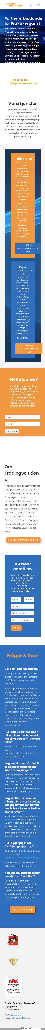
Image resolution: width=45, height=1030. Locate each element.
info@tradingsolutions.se (20, 1018)
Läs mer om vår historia (22, 540)
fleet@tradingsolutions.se (23, 83)
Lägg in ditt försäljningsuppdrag (21, 857)
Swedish (26, 1028)
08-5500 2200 (16, 1015)
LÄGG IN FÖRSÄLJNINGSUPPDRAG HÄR (28, 348)
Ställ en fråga (21, 909)
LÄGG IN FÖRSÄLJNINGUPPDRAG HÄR (28, 248)
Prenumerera (11, 431)
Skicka (16, 628)
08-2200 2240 (20, 80)
